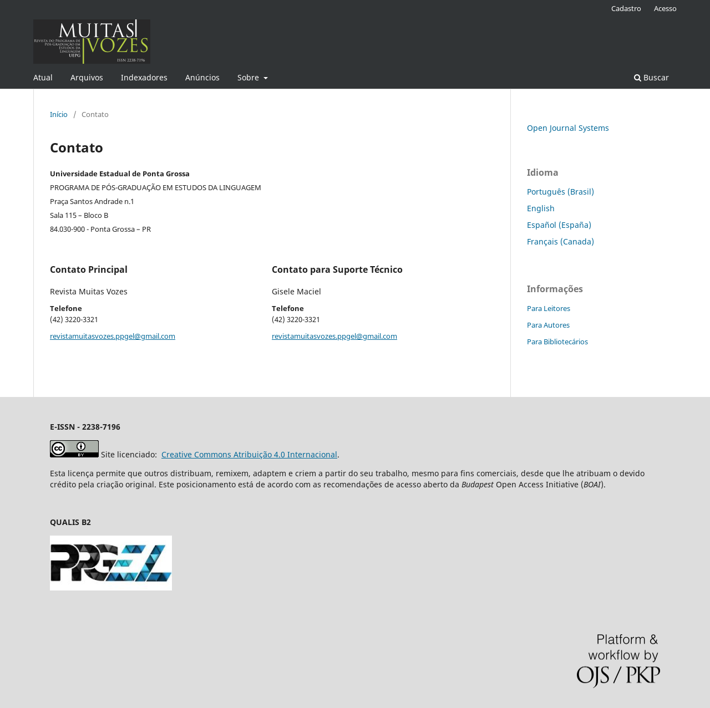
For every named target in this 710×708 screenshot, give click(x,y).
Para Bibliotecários (557, 342)
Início (59, 114)
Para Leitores (548, 308)
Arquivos (86, 77)
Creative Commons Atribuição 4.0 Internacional (249, 454)
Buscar (651, 77)
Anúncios (202, 77)
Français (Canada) (560, 241)
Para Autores (548, 325)
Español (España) (559, 225)
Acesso (665, 8)
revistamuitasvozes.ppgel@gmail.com (112, 336)
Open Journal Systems (568, 128)
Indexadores (144, 77)
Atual (43, 77)
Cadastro (626, 8)
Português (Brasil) (560, 191)
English (541, 208)
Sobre (249, 77)
